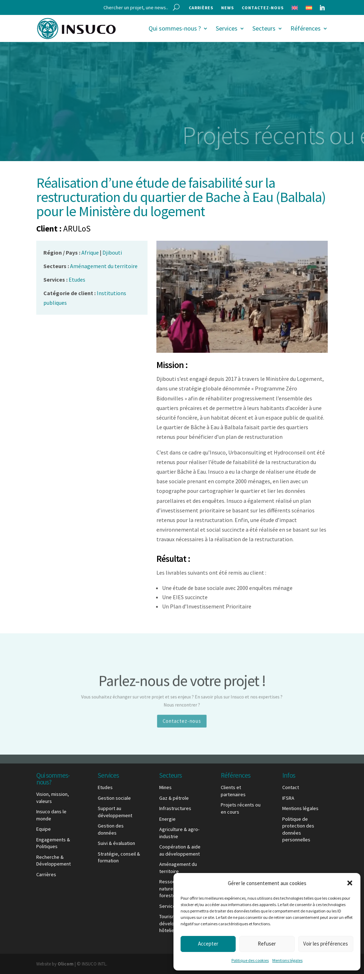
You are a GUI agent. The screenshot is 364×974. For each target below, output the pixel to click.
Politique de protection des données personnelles (298, 829)
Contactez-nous (263, 7)
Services (226, 28)
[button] (349, 883)
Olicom (66, 964)
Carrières (201, 7)
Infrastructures (175, 808)
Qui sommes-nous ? (175, 28)
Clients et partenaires (233, 791)
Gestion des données (111, 829)
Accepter (208, 943)
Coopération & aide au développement (179, 850)
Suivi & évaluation (116, 843)
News (227, 7)
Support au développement (115, 812)
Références (305, 28)
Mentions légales (287, 960)
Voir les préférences (325, 943)
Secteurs (263, 28)
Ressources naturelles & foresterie (172, 888)
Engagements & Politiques (53, 843)
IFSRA (288, 798)
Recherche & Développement (53, 860)
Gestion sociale (114, 798)
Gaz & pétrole (174, 798)
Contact (290, 787)
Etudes (105, 787)
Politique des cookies (250, 960)
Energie (167, 819)
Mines (165, 787)
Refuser (267, 943)
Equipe (43, 829)
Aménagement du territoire (178, 867)
